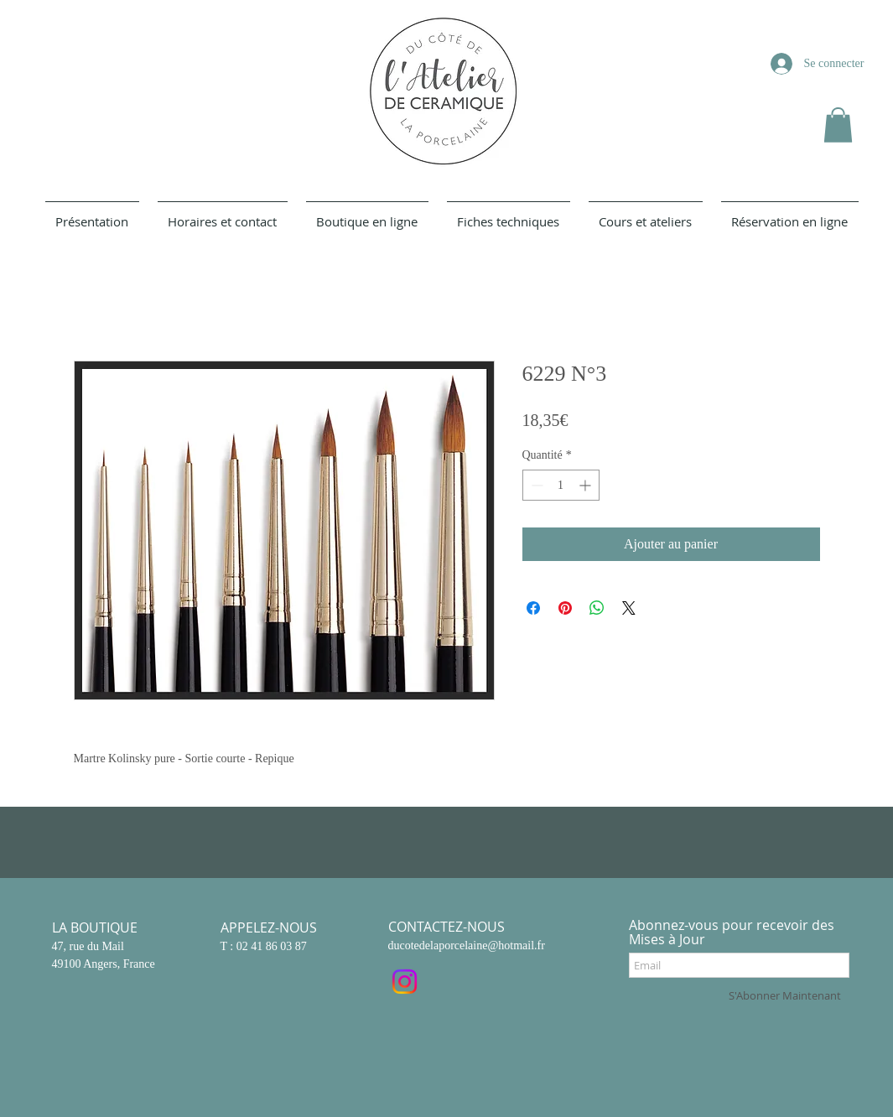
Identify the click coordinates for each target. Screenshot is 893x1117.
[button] (838, 125)
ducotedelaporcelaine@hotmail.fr (466, 945)
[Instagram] (404, 981)
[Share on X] (629, 608)
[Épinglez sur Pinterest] (565, 608)
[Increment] (586, 485)
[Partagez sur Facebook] (533, 608)
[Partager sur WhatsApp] (597, 608)
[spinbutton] (561, 485)
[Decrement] (535, 485)
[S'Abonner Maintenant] (784, 995)
